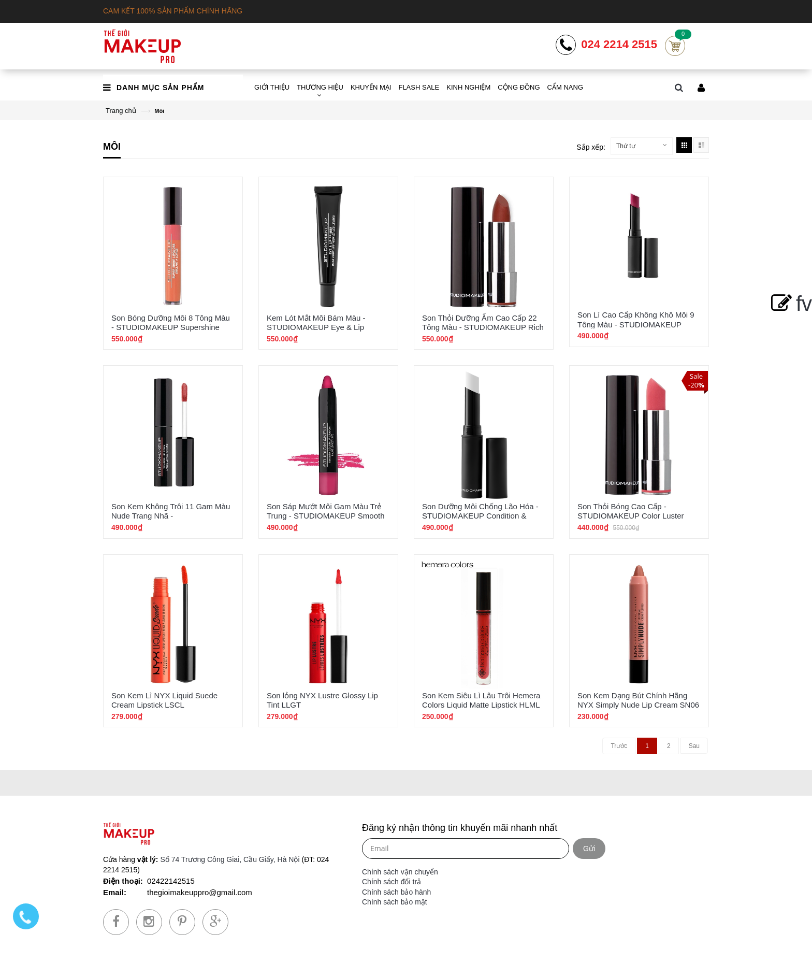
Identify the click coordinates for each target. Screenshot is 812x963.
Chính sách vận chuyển (400, 872)
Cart (675, 46)
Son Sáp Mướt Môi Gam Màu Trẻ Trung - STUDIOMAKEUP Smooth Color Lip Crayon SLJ (326, 515)
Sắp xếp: (590, 147)
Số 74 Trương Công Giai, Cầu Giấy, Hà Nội (229, 859)
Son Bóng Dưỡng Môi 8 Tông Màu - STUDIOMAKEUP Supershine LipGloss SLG (170, 327)
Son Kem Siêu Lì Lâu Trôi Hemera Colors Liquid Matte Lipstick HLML (481, 700)
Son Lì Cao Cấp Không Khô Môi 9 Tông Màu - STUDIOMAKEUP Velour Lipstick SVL (635, 324)
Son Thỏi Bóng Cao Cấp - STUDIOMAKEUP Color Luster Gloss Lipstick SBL (630, 515)
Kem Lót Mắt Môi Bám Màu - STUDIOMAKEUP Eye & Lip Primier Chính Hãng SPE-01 (316, 327)
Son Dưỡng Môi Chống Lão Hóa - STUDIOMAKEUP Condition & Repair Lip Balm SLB (480, 515)
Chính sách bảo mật (394, 902)
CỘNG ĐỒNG (519, 87)
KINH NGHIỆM (468, 87)
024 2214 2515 (619, 44)
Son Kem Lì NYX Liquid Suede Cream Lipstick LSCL (164, 700)
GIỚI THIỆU (271, 87)
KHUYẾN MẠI (371, 87)
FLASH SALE (418, 87)
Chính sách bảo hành (396, 892)
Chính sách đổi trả (391, 882)
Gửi (589, 848)
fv (789, 303)
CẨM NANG (565, 87)
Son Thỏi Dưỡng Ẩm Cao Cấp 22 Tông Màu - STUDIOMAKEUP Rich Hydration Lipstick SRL (483, 327)
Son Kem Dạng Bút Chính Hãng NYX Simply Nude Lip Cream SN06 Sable (638, 704)
